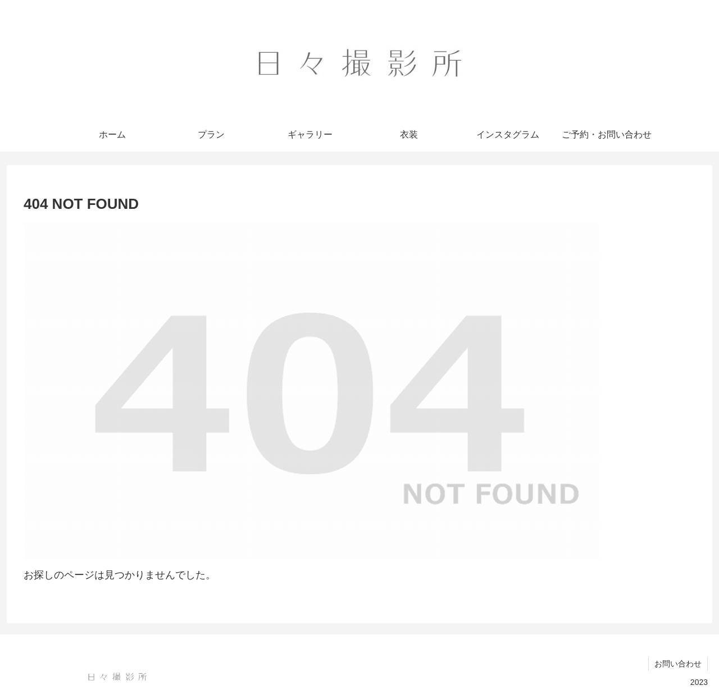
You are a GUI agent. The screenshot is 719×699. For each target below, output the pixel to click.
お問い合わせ (678, 663)
